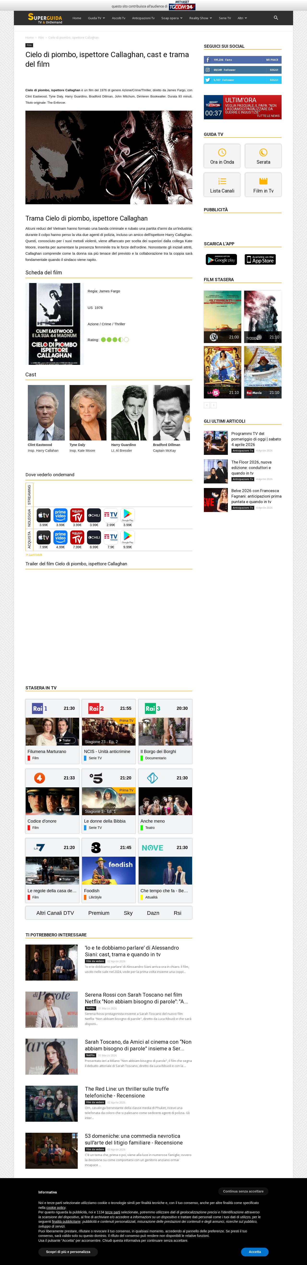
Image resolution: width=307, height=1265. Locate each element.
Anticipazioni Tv (143, 18)
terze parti (112, 1212)
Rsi (177, 913)
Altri (242, 18)
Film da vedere (95, 961)
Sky (128, 913)
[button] (276, 18)
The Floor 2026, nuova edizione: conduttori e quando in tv (251, 468)
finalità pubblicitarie (66, 1221)
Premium (98, 913)
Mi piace (272, 59)
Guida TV (96, 18)
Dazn (153, 913)
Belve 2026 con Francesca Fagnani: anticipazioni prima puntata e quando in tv (256, 496)
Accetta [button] (255, 1252)
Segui (274, 70)
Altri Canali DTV (55, 913)
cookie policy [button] (55, 1208)
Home (77, 18)
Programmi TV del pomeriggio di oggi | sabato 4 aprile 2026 (256, 439)
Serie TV (225, 18)
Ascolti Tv (118, 18)
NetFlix (90, 1008)
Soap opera (172, 18)
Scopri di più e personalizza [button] (68, 1252)
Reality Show (200, 18)
